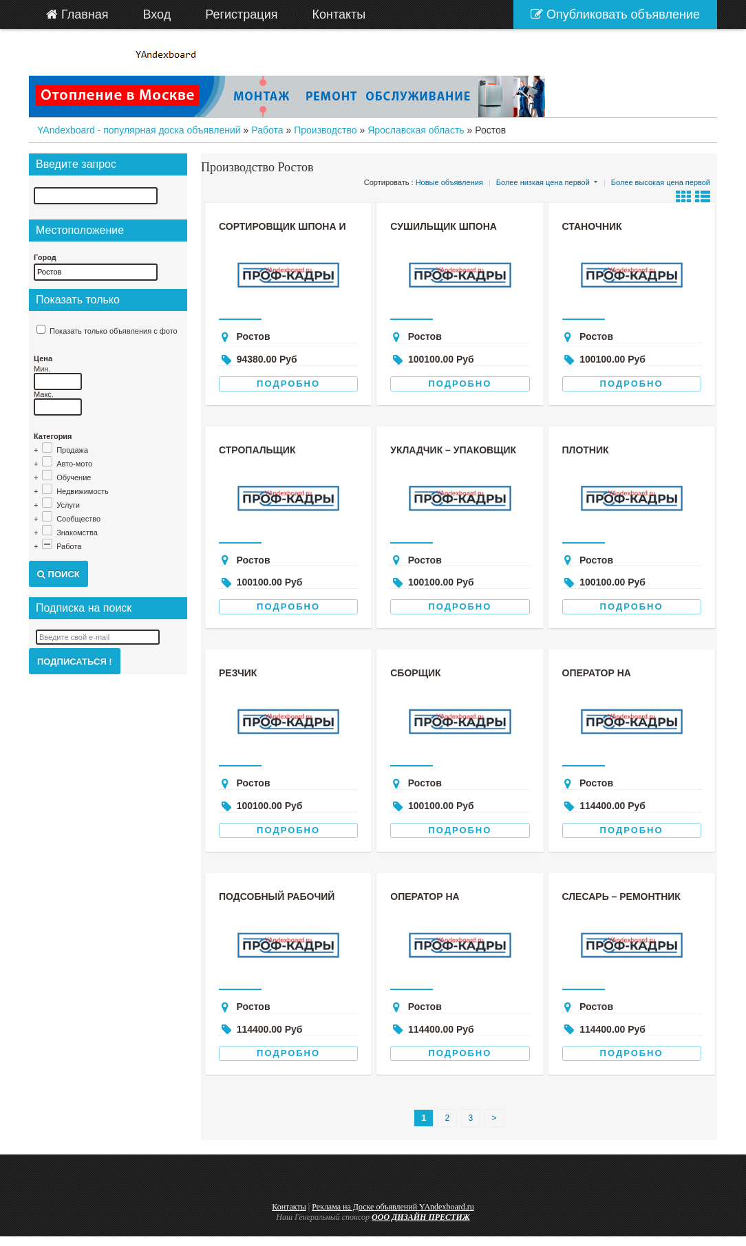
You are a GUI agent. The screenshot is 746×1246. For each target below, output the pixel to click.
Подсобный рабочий (276, 896)
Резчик (238, 672)
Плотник (585, 449)
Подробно (288, 383)
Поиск (58, 574)
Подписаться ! (74, 661)
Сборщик (415, 672)
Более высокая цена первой (660, 182)
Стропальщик (257, 449)
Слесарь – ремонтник (621, 896)
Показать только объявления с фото (114, 331)
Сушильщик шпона (443, 226)
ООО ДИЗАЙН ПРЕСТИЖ (421, 1217)
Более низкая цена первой (543, 182)
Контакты (289, 1207)
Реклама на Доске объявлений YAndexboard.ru (393, 1207)
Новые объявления (449, 182)
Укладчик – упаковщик (453, 449)
